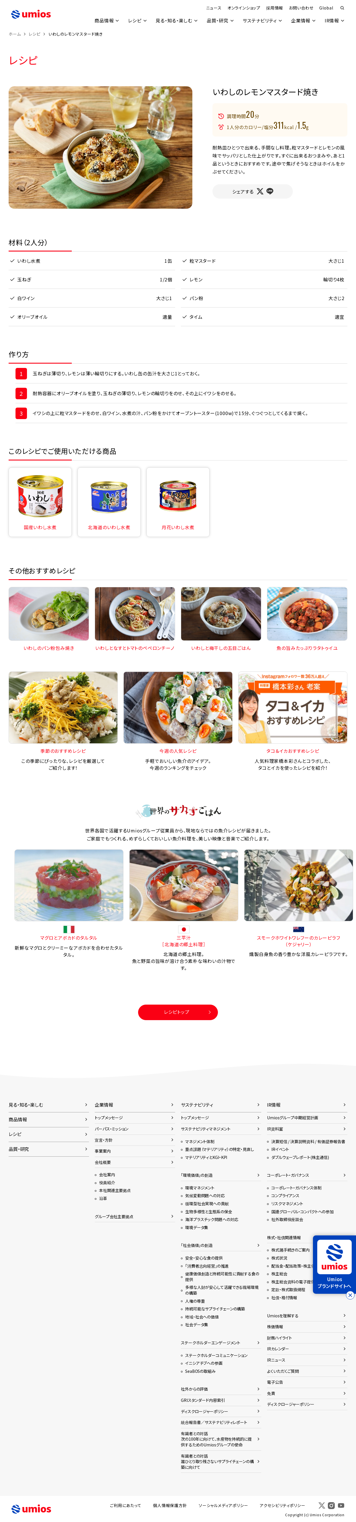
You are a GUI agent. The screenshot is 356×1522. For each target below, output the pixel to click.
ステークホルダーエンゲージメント (210, 1342)
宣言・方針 (104, 1140)
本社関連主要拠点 (115, 1190)
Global (326, 8)
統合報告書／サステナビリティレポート (214, 1422)
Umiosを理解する (283, 1315)
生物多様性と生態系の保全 (208, 1211)
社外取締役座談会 (287, 1219)
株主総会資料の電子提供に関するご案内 (306, 1281)
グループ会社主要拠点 (114, 1216)
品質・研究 (217, 20)
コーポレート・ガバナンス (288, 1175)
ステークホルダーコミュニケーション (216, 1355)
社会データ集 (196, 1324)
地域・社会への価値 (202, 1316)
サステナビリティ (259, 20)
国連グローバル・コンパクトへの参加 (302, 1211)
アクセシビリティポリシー (283, 1505)
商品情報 (103, 20)
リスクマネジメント (287, 1203)
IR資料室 (275, 1128)
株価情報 (275, 1326)
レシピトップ (176, 1011)
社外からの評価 (194, 1389)
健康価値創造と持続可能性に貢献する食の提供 (222, 1276)
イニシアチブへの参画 (203, 1363)
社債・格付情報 (284, 1297)
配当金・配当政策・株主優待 (295, 1265)
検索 (342, 8)
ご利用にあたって (126, 1505)
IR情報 (331, 20)
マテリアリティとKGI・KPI (206, 1157)
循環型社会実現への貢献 (207, 1203)
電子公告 (275, 1382)
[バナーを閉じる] (350, 1295)
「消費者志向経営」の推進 (207, 1265)
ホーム (15, 34)
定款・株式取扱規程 (288, 1289)
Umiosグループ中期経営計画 (292, 1117)
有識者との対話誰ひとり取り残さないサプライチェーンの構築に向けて (217, 1461)
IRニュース (276, 1359)
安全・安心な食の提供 (204, 1257)
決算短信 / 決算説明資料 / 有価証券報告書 (308, 1141)
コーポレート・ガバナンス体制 (296, 1187)
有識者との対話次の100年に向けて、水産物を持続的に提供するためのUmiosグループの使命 (216, 1438)
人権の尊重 (195, 1301)
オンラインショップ (243, 8)
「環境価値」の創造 (196, 1175)
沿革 (103, 1198)
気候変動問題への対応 (205, 1195)
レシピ (133, 20)
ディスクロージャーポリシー (204, 1411)
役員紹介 (107, 1182)
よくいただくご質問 (283, 1371)
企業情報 (300, 20)
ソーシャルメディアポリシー (224, 1505)
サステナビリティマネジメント (205, 1128)
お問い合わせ (301, 8)
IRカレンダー (278, 1349)
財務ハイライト (279, 1337)
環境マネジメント (199, 1187)
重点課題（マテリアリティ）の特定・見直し (219, 1149)
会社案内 (107, 1174)
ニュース (213, 8)
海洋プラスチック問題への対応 (211, 1219)
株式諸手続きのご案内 (290, 1250)
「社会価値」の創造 (196, 1245)
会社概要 (103, 1162)
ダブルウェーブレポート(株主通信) (300, 1157)
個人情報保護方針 (171, 1505)
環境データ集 (196, 1227)
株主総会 (279, 1274)
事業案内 (103, 1151)
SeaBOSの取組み (200, 1371)
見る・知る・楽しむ (173, 20)
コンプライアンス (285, 1195)
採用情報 (274, 8)
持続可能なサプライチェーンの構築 (215, 1308)
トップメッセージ (109, 1117)
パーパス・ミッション (111, 1128)
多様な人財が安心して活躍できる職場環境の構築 (222, 1290)
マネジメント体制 (199, 1141)
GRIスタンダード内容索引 (203, 1400)
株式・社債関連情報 (284, 1237)
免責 (271, 1393)
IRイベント (280, 1149)
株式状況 (279, 1257)
